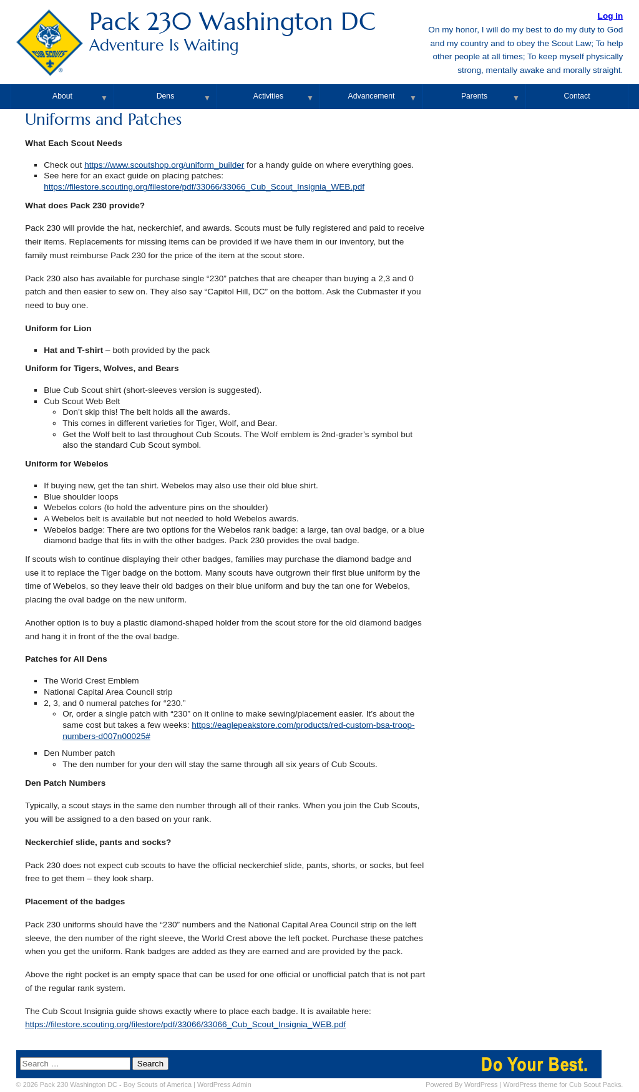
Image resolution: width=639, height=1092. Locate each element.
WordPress (481, 1084)
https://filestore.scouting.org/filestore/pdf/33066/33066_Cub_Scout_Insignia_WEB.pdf (204, 186)
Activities (268, 96)
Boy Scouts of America (158, 1084)
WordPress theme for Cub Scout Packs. (563, 1084)
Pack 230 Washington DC (319, 31)
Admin (224, 1084)
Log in (610, 16)
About (62, 96)
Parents (474, 96)
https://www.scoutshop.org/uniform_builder (164, 165)
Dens (166, 96)
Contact (576, 96)
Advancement (371, 96)
